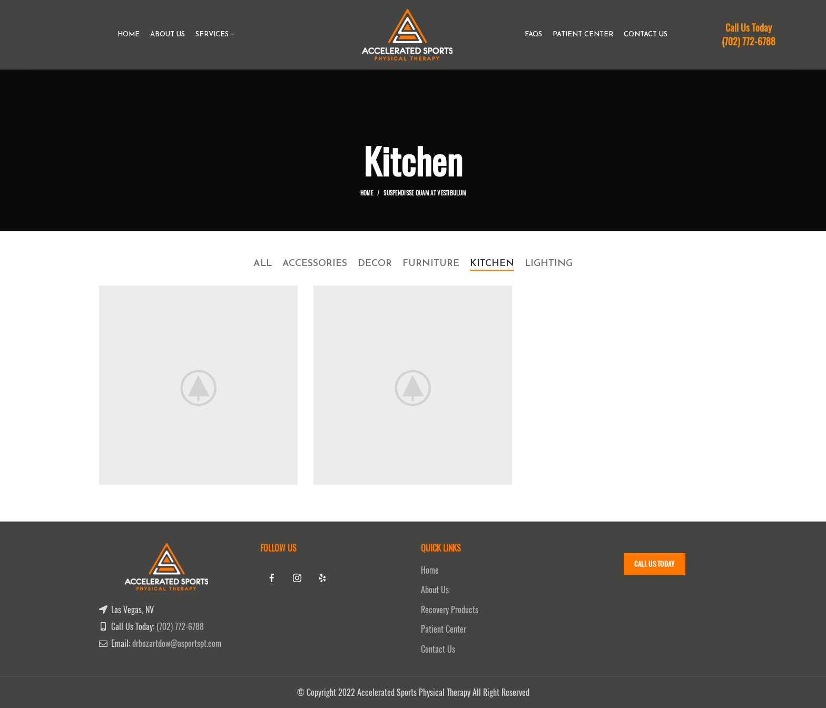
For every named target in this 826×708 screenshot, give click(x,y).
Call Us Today (654, 563)
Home (366, 193)
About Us (435, 589)
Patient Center (443, 629)
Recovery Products (449, 609)
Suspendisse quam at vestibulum (425, 193)
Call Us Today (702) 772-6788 (748, 34)
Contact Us (438, 649)
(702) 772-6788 (180, 626)
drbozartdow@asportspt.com (176, 643)
